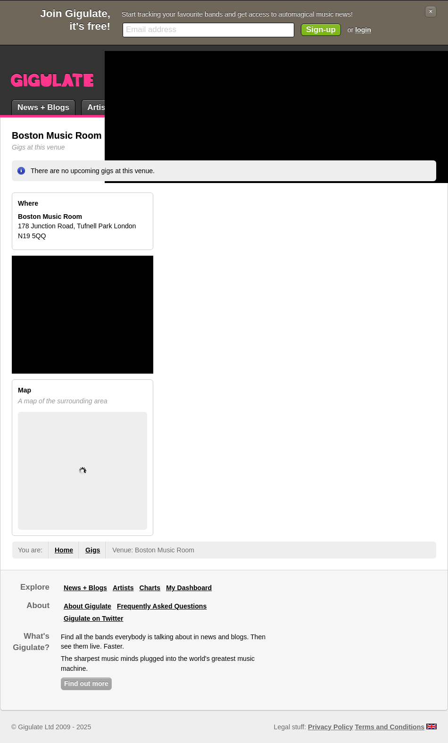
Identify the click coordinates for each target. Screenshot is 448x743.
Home (64, 550)
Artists (99, 107)
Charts (150, 588)
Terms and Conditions (390, 727)
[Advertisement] (245, 117)
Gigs (92, 550)
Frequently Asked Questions (162, 606)
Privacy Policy (330, 727)
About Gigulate (87, 606)
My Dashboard (189, 588)
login (363, 29)
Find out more (86, 683)
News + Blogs (43, 107)
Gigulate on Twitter (93, 618)
